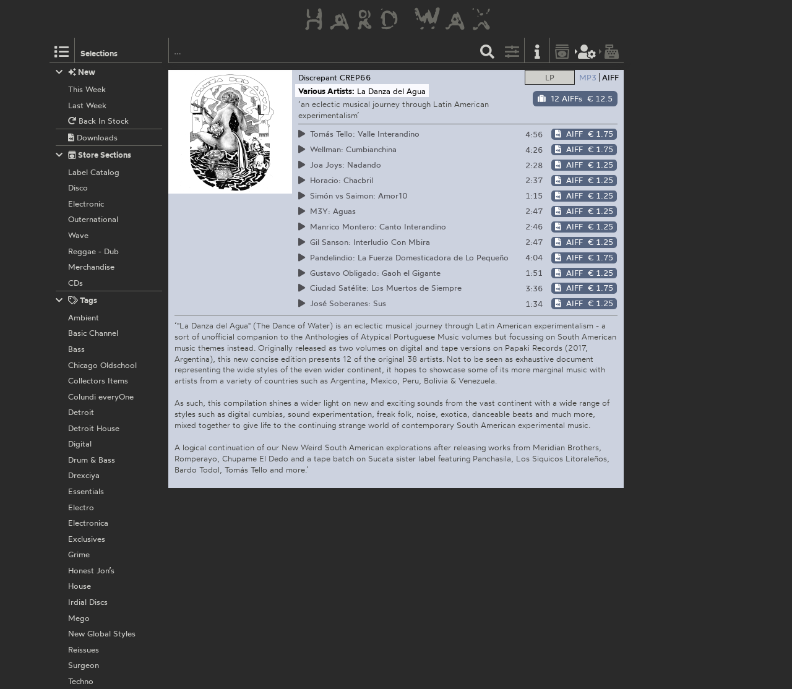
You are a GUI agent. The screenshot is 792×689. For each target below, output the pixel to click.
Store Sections (94, 155)
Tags (77, 300)
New (76, 72)
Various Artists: (326, 91)
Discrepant (317, 77)
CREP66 (355, 77)
